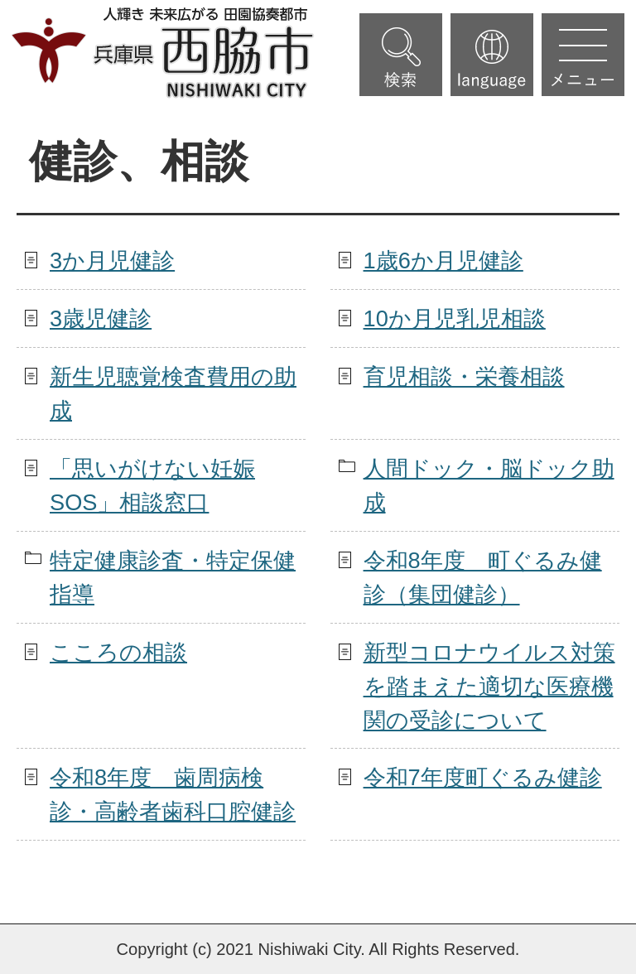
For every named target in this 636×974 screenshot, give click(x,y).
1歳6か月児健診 (443, 260)
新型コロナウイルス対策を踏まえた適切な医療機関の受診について (489, 686)
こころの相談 (118, 652)
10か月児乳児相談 (455, 318)
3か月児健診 (112, 260)
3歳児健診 (101, 318)
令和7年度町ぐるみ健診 (483, 777)
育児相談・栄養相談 (464, 376)
